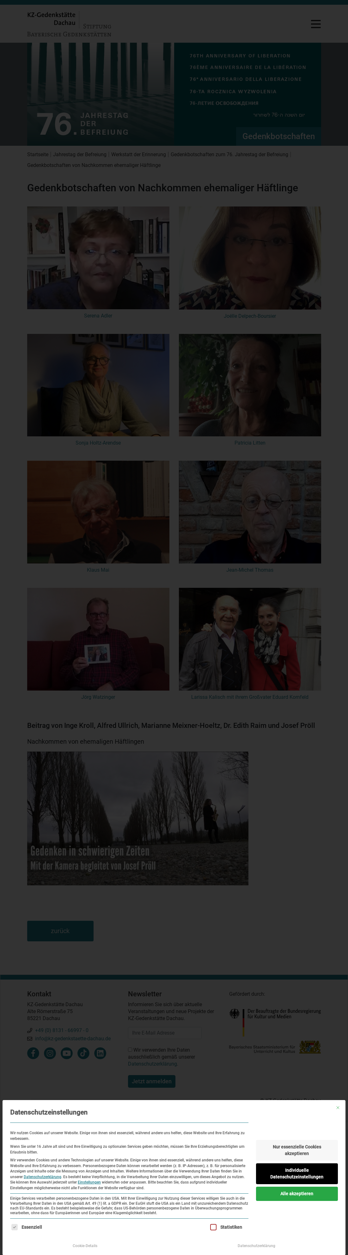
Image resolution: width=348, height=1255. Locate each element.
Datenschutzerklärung (42, 1177)
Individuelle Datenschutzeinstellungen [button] (296, 1173)
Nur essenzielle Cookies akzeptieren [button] (297, 1150)
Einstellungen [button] (89, 1182)
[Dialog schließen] (338, 1108)
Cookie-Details (85, 1246)
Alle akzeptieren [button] (296, 1193)
